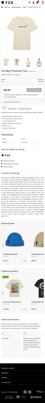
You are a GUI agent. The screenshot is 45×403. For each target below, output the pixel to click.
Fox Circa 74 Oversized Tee (12, 302)
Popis (4, 109)
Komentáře (12, 109)
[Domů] (2, 7)
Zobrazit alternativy (34, 90)
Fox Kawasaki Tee (37, 302)
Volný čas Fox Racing (8, 161)
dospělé (23, 139)
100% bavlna (24, 142)
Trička (24, 7)
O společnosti (5, 382)
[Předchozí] (3, 245)
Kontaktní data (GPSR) (25, 109)
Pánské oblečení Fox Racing (10, 163)
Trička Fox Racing (7, 166)
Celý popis (18, 74)
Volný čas (7, 7)
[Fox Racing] (22, 156)
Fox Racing (41, 79)
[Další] (42, 245)
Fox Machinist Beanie (10, 254)
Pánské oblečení (16, 7)
